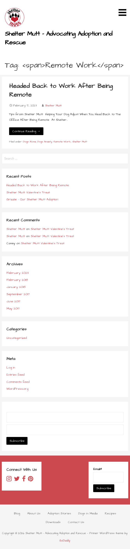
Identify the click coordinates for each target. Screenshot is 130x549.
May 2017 (13, 308)
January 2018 (15, 287)
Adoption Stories (59, 513)
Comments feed (17, 382)
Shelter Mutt (53, 106)
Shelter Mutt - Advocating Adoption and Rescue (58, 38)
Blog (17, 513)
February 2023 (17, 273)
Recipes (110, 513)
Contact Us (76, 522)
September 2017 (18, 294)
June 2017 (13, 301)
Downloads (53, 522)
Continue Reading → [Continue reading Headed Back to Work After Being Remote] (26, 131)
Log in (10, 367)
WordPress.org (17, 389)
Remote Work (62, 141)
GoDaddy (64, 541)
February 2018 (17, 280)
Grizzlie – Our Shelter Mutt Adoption (32, 199)
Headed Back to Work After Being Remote (61, 90)
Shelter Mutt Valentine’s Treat (28, 192)
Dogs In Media (87, 513)
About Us (33, 513)
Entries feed (15, 375)
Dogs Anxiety (44, 141)
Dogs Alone (29, 141)
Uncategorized (16, 338)
